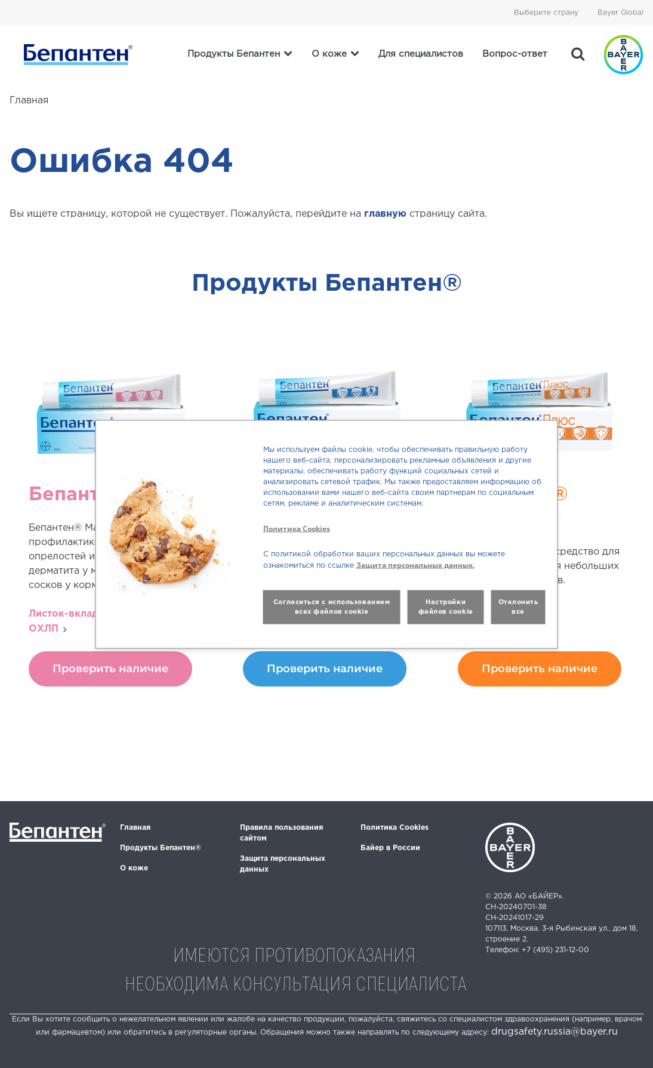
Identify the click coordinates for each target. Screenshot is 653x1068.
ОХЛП (43, 628)
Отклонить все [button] (518, 607)
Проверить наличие (110, 668)
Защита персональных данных (282, 864)
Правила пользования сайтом (281, 833)
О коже (134, 868)
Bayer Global (620, 13)
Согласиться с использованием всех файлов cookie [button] (331, 607)
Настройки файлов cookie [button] (445, 607)
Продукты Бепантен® (160, 848)
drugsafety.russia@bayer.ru (554, 1031)
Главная (135, 827)
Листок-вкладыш (72, 614)
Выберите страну (546, 13)
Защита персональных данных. (415, 564)
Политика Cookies (395, 827)
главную (385, 214)
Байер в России (390, 848)
